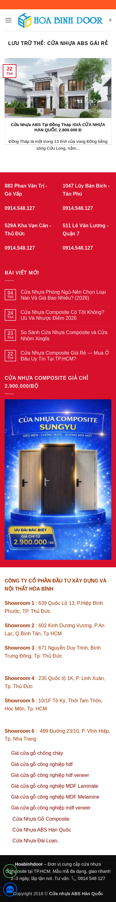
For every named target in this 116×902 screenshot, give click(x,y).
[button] (8, 20)
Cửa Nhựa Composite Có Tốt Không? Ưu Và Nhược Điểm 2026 (62, 315)
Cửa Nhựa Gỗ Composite (41, 819)
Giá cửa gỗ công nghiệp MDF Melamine (55, 797)
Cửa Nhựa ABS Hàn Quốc (41, 829)
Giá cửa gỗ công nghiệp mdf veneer (51, 807)
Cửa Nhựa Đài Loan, (35, 840)
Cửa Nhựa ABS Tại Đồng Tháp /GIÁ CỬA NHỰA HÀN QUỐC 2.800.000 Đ (58, 127)
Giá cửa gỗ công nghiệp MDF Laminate (54, 786)
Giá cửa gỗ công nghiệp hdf (42, 764)
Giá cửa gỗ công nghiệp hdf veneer (50, 775)
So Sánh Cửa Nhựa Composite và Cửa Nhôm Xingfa (64, 335)
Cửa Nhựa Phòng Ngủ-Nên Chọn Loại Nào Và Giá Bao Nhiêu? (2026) (63, 295)
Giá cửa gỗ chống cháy (37, 753)
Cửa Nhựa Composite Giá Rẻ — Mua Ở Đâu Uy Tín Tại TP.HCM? (65, 355)
